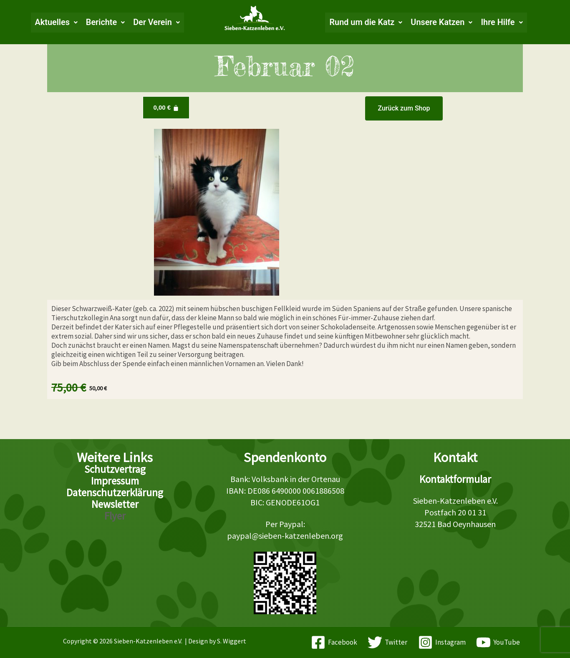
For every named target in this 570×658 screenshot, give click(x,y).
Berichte (104, 23)
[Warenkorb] (166, 107)
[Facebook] (334, 642)
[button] (55, 23)
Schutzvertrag (115, 469)
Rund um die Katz (366, 23)
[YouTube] (498, 642)
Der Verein (156, 23)
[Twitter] (387, 642)
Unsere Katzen (442, 23)
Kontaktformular (455, 479)
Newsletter (115, 504)
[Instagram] (442, 642)
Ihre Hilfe (503, 23)
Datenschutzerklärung (114, 492)
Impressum (115, 480)
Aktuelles (55, 23)
